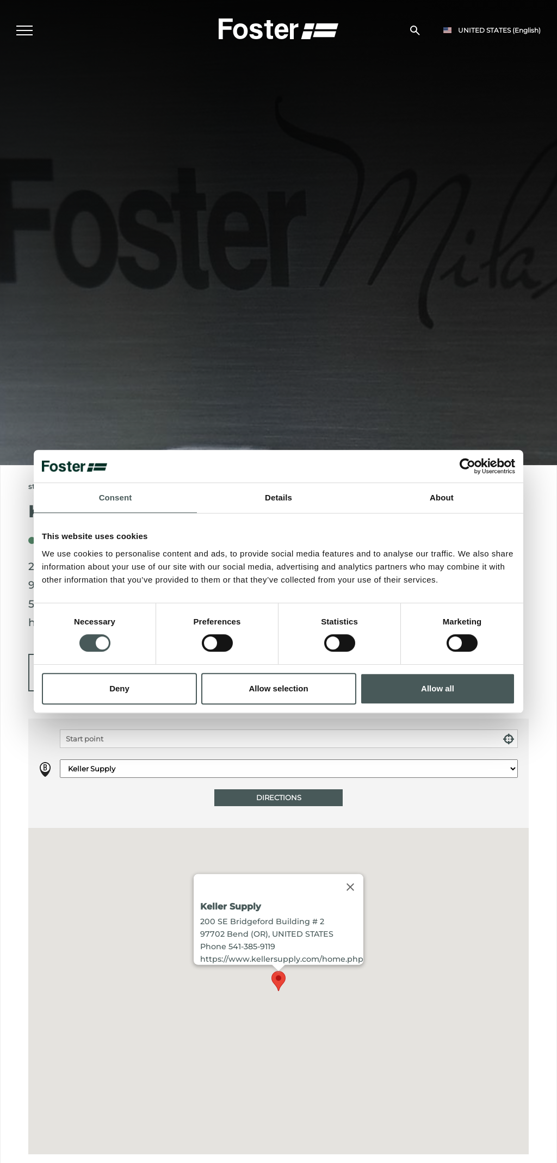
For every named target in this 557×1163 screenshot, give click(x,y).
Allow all (437, 688)
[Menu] (24, 30)
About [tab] (442, 497)
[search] (415, 30)
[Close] (350, 887)
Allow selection (278, 688)
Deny (119, 688)
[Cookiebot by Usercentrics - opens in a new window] (467, 466)
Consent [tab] (115, 497)
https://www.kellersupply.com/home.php (281, 958)
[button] (278, 981)
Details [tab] (278, 497)
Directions (278, 798)
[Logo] (278, 28)
